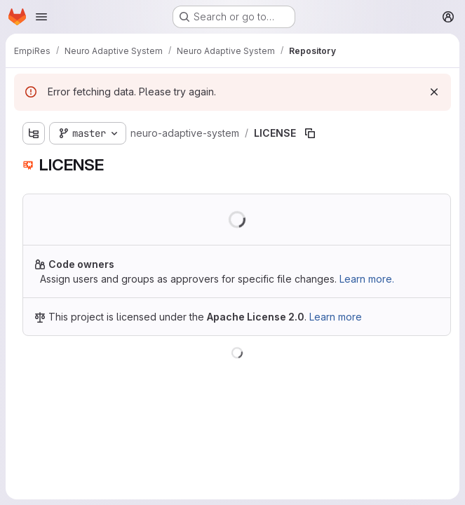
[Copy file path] (310, 133)
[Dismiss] (434, 91)
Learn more (335, 317)
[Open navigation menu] (41, 17)
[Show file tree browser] (33, 133)
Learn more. (366, 279)
